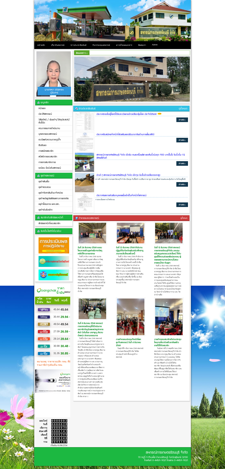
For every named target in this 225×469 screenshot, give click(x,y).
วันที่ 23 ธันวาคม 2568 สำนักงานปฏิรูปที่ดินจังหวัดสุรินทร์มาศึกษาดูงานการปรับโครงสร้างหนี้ (129, 250)
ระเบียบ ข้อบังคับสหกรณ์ (50, 167)
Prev (78, 79)
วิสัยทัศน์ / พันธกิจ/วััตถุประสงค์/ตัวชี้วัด (54, 121)
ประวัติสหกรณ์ (45, 113)
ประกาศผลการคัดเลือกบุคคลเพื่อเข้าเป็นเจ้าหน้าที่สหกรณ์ (121, 195)
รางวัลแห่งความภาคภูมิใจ (50, 139)
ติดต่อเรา (142, 45)
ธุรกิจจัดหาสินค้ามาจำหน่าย (51, 192)
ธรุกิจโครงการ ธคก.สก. (49, 204)
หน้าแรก (42, 108)
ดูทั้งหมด (183, 108)
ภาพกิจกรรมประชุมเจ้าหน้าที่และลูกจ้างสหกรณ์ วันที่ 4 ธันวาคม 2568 (128, 342)
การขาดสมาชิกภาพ (47, 162)
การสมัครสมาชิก (46, 150)
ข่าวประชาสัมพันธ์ (78, 45)
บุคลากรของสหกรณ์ (48, 133)
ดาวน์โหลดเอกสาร (124, 45)
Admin (155, 45)
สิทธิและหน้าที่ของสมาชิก (49, 223)
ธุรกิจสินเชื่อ (44, 181)
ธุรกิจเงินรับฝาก (45, 209)
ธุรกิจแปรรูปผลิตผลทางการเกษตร (54, 198)
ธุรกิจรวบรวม (45, 187)
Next (185, 79)
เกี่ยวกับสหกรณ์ (57, 45)
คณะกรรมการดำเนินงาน (49, 128)
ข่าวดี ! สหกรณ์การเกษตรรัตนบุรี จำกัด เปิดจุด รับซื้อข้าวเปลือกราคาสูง (128, 174)
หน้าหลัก (41, 45)
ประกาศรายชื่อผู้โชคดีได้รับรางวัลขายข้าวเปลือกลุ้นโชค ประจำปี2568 (126, 114)
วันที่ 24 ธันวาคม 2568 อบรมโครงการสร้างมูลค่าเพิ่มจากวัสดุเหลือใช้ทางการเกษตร (90, 250)
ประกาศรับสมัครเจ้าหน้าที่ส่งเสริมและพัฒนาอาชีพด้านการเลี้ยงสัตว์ (125, 134)
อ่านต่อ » (182, 120)
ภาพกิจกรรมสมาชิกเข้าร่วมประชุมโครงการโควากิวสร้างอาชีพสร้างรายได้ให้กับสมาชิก (167, 342)
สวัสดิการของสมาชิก (48, 156)
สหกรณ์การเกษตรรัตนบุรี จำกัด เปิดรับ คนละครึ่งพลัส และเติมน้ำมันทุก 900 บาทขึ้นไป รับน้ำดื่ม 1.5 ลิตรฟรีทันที (141, 156)
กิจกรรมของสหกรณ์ (101, 45)
